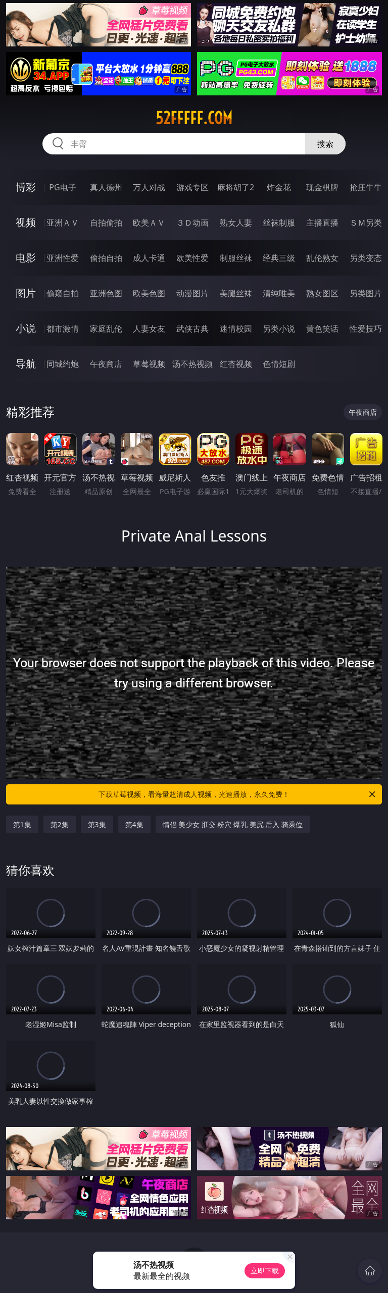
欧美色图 (149, 293)
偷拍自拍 (106, 257)
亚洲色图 (106, 293)
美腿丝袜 (236, 293)
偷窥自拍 (62, 293)
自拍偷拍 (106, 222)
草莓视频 (149, 363)
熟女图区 (322, 293)
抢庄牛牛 (366, 187)
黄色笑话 (322, 328)
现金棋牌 (322, 187)
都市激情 (62, 328)
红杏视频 (236, 363)
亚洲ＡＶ (62, 222)
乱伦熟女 (322, 257)
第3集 (97, 824)
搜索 (325, 143)
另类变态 (366, 257)
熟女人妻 (236, 222)
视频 (26, 222)
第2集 (60, 824)
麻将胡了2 (235, 187)
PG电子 (62, 187)
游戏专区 (192, 187)
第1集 (22, 824)
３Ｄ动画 (192, 222)
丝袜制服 (279, 222)
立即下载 (265, 1270)
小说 (26, 328)
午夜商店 (106, 363)
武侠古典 (192, 328)
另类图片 (366, 293)
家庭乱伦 (106, 328)
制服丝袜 (236, 257)
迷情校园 (236, 328)
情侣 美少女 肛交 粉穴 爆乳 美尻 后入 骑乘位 (233, 824)
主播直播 (322, 222)
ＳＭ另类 (366, 222)
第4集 (134, 824)
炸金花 (279, 187)
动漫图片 (192, 293)
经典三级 (279, 257)
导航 (26, 363)
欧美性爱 (192, 257)
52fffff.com (194, 118)
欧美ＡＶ (149, 222)
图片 (26, 293)
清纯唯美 (279, 293)
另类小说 (279, 328)
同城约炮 (62, 363)
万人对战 (149, 187)
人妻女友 (149, 328)
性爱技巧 (366, 328)
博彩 (26, 187)
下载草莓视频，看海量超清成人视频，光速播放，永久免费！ (238, 794)
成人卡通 (149, 257)
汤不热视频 (192, 363)
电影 (26, 257)
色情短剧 (279, 363)
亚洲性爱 (62, 257)
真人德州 (106, 187)
